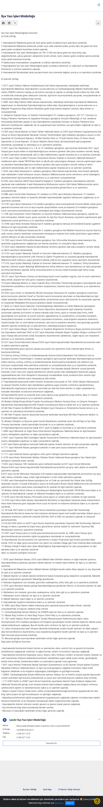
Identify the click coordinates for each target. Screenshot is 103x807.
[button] (51, 720)
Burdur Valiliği (29, 789)
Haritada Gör (51, 743)
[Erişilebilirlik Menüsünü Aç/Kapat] (97, 801)
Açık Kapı (47, 789)
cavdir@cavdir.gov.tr (25, 730)
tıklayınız (59, 803)
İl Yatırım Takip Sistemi (69, 789)
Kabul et (69, 803)
